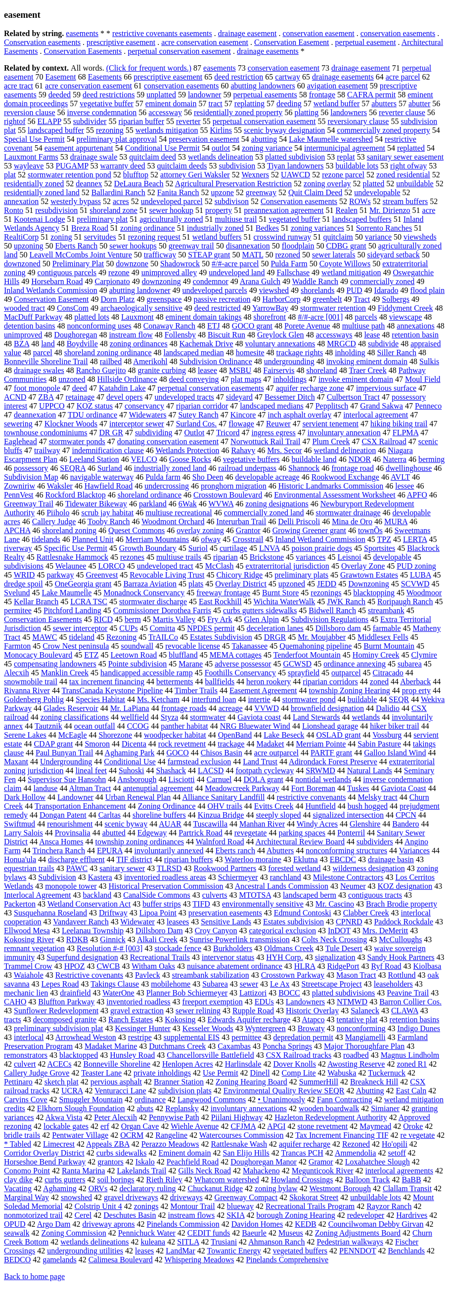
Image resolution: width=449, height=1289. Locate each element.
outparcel (346, 672)
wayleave (29, 166)
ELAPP (49, 121)
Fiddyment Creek (405, 308)
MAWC (44, 637)
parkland (153, 503)
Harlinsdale (243, 1064)
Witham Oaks (153, 966)
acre (429, 210)
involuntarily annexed (169, 850)
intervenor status (228, 957)
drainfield (75, 993)
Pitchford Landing (72, 610)
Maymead (375, 1126)
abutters (384, 103)
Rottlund (402, 975)
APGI (276, 1126)
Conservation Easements (83, 51)
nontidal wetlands (323, 779)
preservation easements (225, 913)
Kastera (100, 877)
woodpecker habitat (175, 735)
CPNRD (349, 921)
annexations (415, 326)
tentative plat (356, 1019)
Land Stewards (316, 717)
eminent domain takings (204, 317)
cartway (287, 77)
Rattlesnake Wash (239, 1144)
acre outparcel (276, 752)
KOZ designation (405, 886)
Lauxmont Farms (31, 157)
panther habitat (184, 726)
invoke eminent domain (355, 379)
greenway (261, 192)
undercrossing (166, 486)
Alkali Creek (157, 939)
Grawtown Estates (369, 575)
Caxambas (234, 1046)
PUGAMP (71, 166)
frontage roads (184, 708)
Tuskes (358, 788)
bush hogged (368, 806)
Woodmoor (424, 592)
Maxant (16, 761)
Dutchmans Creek (177, 1046)
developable (392, 557)
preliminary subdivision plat (58, 1028)
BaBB (411, 1179)
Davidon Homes (257, 1224)
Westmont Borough (339, 1188)
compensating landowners (55, 664)
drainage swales (39, 370)
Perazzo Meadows (170, 1144)
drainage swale (94, 157)
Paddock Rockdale (403, 921)
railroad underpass (247, 468)
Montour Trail (192, 1206)
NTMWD (352, 1002)
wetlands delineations (94, 1242)
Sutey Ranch (198, 415)
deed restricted (217, 308)
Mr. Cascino (334, 904)
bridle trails (22, 1135)
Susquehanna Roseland (50, 913)
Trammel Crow (28, 966)
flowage (241, 423)
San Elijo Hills (246, 1153)
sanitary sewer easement (405, 157)
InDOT (339, 930)
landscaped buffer (56, 130)
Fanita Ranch (178, 192)
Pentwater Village (80, 1135)
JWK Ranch (346, 601)
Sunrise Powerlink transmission (239, 939)
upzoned (291, 584)
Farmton (17, 646)
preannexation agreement (283, 210)
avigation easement (337, 86)
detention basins (29, 326)
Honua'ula (20, 859)
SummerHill (318, 1082)
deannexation (35, 415)
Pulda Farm (288, 263)
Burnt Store (280, 592)
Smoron (97, 744)
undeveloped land (237, 272)
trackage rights (299, 352)
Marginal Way (26, 1197)
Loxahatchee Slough (377, 1162)
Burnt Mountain (388, 646)
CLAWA (404, 1010)
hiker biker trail (394, 726)
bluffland (183, 655)
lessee (404, 486)
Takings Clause (114, 984)
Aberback (415, 681)
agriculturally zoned (171, 219)
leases (144, 1251)
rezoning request (154, 237)
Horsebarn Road (57, 281)
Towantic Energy (234, 1251)
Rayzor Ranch (388, 1206)
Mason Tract (356, 975)
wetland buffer (336, 103)
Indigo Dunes (418, 1028)
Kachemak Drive (206, 343)
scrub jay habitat (107, 512)
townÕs (370, 530)
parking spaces (301, 833)
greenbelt (327, 299)
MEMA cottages (236, 655)
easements (82, 33)
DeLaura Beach (139, 183)
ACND (15, 397)
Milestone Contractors (348, 877)
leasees (178, 921)
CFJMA (243, 1126)
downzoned (22, 263)
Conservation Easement (291, 42)
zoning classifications (75, 717)
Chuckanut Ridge (215, 1188)
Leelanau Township (93, 930)
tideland (81, 637)
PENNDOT (357, 1251)
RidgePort (343, 966)
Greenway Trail (28, 503)
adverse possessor (243, 664)
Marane (191, 664)
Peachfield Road (193, 1162)
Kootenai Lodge (39, 219)
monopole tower (70, 886)
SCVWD (415, 584)
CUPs (128, 628)
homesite (250, 352)
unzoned (71, 379)
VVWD (266, 708)
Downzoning (368, 584)
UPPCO (52, 406)
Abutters (280, 850)
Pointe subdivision (137, 664)
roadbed (356, 1055)
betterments (174, 681)
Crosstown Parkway (292, 975)
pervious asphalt (116, 1082)
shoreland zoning (69, 530)
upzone (222, 192)
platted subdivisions (343, 993)
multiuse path (363, 326)
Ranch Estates (130, 1019)
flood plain (427, 290)
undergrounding (289, 361)
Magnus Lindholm (410, 1055)
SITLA (188, 1242)
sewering (18, 423)
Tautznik (48, 726)
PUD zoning (416, 566)
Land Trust (260, 761)
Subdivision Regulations (329, 619)
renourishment (69, 824)
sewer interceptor (80, 628)
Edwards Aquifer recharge (249, 1019)
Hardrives (411, 1215)
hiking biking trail (399, 423)
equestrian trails (29, 868)
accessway (165, 112)
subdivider (90, 121)
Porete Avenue (307, 326)
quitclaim (338, 237)
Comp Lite (299, 1073)
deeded (59, 94)
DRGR (275, 637)
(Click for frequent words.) (148, 68)
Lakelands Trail (141, 1170)
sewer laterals (334, 254)
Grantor (248, 530)
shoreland (321, 370)
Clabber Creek (366, 913)
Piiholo (57, 512)
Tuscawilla (210, 824)
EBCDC (343, 859)
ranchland (285, 877)
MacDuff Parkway (33, 317)
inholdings (290, 379)
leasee (207, 370)
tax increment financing (106, 681)
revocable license (192, 646)
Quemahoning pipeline (315, 646)
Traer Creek (367, 370)
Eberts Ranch (76, 246)
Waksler (60, 486)
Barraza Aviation (150, 584)
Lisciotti (181, 779)
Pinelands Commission (183, 1224)
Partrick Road (200, 833)
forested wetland (294, 868)
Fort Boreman (313, 788)
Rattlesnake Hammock (72, 557)
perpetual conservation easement (179, 51)
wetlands (366, 717)
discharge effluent (76, 859)
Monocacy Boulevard (38, 655)
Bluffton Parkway (66, 1002)
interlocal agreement (375, 415)
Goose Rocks (190, 459)
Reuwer (278, 423)
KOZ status (95, 406)
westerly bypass (75, 201)
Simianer (385, 1108)
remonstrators (25, 1055)
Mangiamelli (365, 1037)
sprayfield (303, 672)
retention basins (415, 1019)
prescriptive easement (121, 42)
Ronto (13, 210)
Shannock (303, 468)
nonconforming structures (346, 850)
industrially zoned (215, 228)
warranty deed (122, 166)
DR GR (111, 432)
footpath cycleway (264, 770)
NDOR (360, 459)
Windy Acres (317, 824)
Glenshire (365, 824)
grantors (110, 1162)
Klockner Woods (71, 423)
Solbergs (395, 299)
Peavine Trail (408, 993)
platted (374, 183)
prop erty (416, 690)
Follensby (180, 335)
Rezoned (356, 1144)
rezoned (287, 254)
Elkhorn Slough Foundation (81, 1108)
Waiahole (29, 975)
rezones (132, 557)
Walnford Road (220, 841)
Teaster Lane (101, 1073)
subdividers (375, 841)
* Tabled (17, 1144)
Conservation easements (42, 42)
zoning (61, 237)
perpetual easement (365, 42)
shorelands (317, 290)
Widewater (137, 921)
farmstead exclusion (199, 761)
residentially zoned (34, 183)
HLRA (304, 966)
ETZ (91, 655)
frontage (322, 94)
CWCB (108, 966)
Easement (60, 77)
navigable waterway (102, 477)
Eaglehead (20, 441)
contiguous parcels (67, 272)
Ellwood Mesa (27, 930)
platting (306, 112)
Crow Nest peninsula (76, 646)
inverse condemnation (102, 112)
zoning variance (267, 148)
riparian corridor (202, 406)
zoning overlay (327, 183)
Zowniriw (19, 486)
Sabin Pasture (379, 744)
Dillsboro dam (338, 628)
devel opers (124, 397)
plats (195, 584)
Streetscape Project (332, 984)
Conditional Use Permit (162, 148)
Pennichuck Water (147, 1233)
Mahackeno (261, 1170)
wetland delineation (345, 450)
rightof (15, 121)
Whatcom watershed (226, 1179)
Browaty (311, 1028)
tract (215, 103)
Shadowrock (180, 263)
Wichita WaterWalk (284, 601)
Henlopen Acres (187, 1064)
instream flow (130, 335)
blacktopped (78, 1055)
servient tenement (331, 423)
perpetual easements (265, 94)
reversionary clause (358, 121)
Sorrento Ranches (384, 228)
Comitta (163, 628)
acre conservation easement (204, 42)
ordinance (150, 1099)
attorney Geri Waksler (195, 174)
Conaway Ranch (169, 326)
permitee (18, 610)
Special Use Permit (34, 139)
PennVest (19, 495)
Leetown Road (134, 655)
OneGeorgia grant (83, 584)
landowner (205, 94)
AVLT (400, 477)
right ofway (408, 166)
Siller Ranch (396, 352)
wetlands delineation (220, 157)
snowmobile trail (30, 681)
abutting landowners (262, 86)
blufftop (135, 174)
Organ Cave (140, 1126)
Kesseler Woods (207, 1028)
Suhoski (131, 770)
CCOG (138, 726)
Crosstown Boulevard (227, 495)
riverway (18, 548)
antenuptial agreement (158, 788)
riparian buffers (188, 859)
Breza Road (89, 228)
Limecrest (59, 1144)
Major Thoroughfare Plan (364, 1046)
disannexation (248, 246)
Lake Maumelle (66, 592)
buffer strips (161, 904)
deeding (289, 103)
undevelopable (377, 192)
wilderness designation (368, 868)
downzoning (161, 281)
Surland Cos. (196, 423)
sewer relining (198, 1010)
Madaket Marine (111, 1046)
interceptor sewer (136, 423)
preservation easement (204, 139)
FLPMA (405, 432)
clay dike (18, 1179)
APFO (417, 495)
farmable (387, 628)
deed (79, 388)
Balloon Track (367, 1179)
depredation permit (303, 1037)
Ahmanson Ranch (276, 1242)
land (48, 343)
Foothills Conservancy (240, 672)
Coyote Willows (345, 263)
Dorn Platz (118, 299)
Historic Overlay (312, 1010)
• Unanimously (281, 1099)
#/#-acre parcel (235, 263)
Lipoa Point (158, 913)
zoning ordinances (139, 343)
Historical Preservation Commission (166, 886)
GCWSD (297, 664)
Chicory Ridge (239, 575)
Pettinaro (18, 1082)
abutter (419, 103)
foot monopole (37, 388)
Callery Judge (54, 521)
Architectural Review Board (300, 841)
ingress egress (273, 432)
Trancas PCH (302, 1153)
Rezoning (121, 637)
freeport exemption (212, 1002)
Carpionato (112, 281)
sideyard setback (393, 254)
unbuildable (415, 183)
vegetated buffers (300, 1251)
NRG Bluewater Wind (255, 726)
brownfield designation (327, 708)
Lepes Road (60, 984)
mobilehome (170, 984)
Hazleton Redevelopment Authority (330, 1117)
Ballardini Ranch (118, 192)
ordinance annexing (354, 664)
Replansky (182, 1108)
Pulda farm (162, 477)
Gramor (321, 1162)
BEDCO (17, 1259)
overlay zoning (200, 530)
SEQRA (73, 468)
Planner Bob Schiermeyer (186, 993)
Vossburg (387, 735)
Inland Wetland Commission (320, 539)
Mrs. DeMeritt (385, 930)
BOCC (289, 993)
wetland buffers (217, 237)
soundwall (137, 646)
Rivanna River (27, 690)
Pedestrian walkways (349, 1242)
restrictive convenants (311, 797)
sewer (249, 984)
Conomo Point (27, 1170)
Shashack (171, 770)
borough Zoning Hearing (296, 1215)
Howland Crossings (302, 1179)
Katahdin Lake (122, 388)
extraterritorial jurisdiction (287, 566)
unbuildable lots (375, 1197)
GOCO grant (252, 326)
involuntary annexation (344, 432)
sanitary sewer (122, 868)
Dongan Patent (63, 815)
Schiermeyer (238, 877)
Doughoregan (75, 335)
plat (10, 174)
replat (346, 157)
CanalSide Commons (156, 895)
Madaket (270, 744)
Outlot (194, 432)
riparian (225, 557)
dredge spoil (23, 584)
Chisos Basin (221, 752)
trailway (47, 450)
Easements (105, 77)
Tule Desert (343, 948)
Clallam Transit (407, 1188)
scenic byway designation (284, 130)
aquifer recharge (304, 1144)
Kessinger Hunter (142, 1028)
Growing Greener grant (309, 530)
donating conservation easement (168, 441)
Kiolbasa (427, 966)
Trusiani (224, 1242)
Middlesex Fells (383, 637)
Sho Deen (208, 477)
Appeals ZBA (108, 1144)
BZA (21, 343)
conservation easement (318, 33)
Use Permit (220, 1073)
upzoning (29, 246)
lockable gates (66, 1126)
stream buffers (405, 201)
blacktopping (374, 592)
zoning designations (277, 503)
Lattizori (253, 993)
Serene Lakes (25, 735)
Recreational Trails (160, 957)
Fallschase (293, 272)
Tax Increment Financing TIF (341, 1135)
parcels (366, 317)
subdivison (232, 201)
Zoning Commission (74, 1233)
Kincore (243, 415)
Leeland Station (94, 459)
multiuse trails (178, 557)
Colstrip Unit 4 (98, 1206)
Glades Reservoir (71, 708)
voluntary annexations (280, 343)
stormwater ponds (77, 441)
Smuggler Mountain (91, 1099)
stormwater (207, 717)
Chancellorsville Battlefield (210, 1055)
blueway (240, 1206)
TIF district (134, 859)
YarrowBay (270, 308)
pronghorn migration (234, 486)
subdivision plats (185, 1090)
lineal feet (91, 770)
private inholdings (162, 1073)
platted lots (91, 317)
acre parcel (403, 77)
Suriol (198, 548)
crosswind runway (283, 237)
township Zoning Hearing (349, 690)
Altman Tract (90, 788)
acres (121, 201)
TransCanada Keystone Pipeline (112, 690)
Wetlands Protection (187, 450)
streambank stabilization (210, 975)
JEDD (326, 584)
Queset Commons (136, 530)
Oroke (413, 1126)
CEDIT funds (208, 1233)
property (218, 210)
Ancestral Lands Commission (281, 886)
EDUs (264, 1002)
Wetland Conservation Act (89, 904)
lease (372, 335)
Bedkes (267, 228)
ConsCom (73, 308)
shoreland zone (113, 210)
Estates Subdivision (221, 637)
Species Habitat (100, 699)
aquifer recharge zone (310, 388)
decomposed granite (64, 1019)
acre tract (18, 86)
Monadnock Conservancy (143, 592)
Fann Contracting (344, 1099)
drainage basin (391, 859)
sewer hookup (171, 210)
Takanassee (250, 646)
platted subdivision (295, 157)
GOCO (177, 752)
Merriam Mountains (157, 539)
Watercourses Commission (241, 1135)
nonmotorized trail (33, 1215)
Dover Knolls (294, 1064)
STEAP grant (209, 254)
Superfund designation (82, 957)
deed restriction (238, 77)
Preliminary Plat (78, 263)
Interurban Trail (241, 521)
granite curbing (162, 370)
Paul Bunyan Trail (64, 752)
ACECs (59, 1064)
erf (104, 1126)
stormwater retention (333, 308)
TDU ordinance (92, 415)
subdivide (383, 343)
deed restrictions (109, 94)
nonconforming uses (99, 326)
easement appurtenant (79, 148)
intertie (259, 699)
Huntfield (320, 806)
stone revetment (323, 1126)
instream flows (191, 1215)
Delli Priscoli (299, 521)
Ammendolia (355, 1153)
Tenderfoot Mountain (307, 655)
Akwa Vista (64, 1117)
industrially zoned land (170, 468)
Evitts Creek (274, 806)
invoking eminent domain (366, 361)
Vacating (18, 1188)
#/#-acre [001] (320, 317)
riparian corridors (330, 681)
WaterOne (118, 993)
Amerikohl (150, 361)
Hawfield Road (109, 486)
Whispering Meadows (199, 1259)
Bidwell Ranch (332, 610)
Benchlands (406, 1251)
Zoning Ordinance (167, 806)
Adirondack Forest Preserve (333, 761)
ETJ (213, 326)
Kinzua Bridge (221, 815)
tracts (12, 1019)
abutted (114, 833)
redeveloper (366, 1215)
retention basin (415, 335)
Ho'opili (394, 1144)
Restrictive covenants (89, 975)
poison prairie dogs (321, 548)
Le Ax (280, 984)
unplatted (161, 94)
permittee (246, 1037)
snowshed (76, 1197)
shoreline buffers (159, 815)
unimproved (23, 335)
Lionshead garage (330, 726)
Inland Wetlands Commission (50, 290)
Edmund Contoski (302, 913)
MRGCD (341, 343)
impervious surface (386, 388)
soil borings (115, 1179)
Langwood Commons (212, 1099)
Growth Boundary (148, 548)
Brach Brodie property (401, 904)
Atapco (313, 1019)
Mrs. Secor (284, 450)
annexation (21, 201)
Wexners (255, 174)
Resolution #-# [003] (109, 948)
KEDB (305, 1224)
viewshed (274, 290)
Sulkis (429, 361)
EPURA (110, 850)
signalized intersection (348, 815)
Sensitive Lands (226, 921)
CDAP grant (53, 744)
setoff (396, 1153)
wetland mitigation (351, 272)
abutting (264, 139)
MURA (395, 521)
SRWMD (320, 770)
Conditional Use (129, 761)
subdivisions (24, 566)
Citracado (388, 672)
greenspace (163, 299)
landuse (46, 788)
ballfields (220, 681)
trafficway (160, 254)
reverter (188, 121)
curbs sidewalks (121, 1153)
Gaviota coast (259, 717)
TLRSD (169, 868)
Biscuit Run (226, 335)
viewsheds (420, 237)
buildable (362, 699)
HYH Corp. (284, 957)
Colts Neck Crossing (334, 939)
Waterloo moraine (252, 859)
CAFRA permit (371, 94)
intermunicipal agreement (344, 148)
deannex (89, 183)
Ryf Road (386, 966)
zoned (379, 681)
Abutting (370, 1090)
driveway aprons (108, 1224)
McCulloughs (400, 939)
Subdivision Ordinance (216, 361)
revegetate (250, 833)
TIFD (201, 904)
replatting (249, 103)
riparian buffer (141, 121)
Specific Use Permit (75, 548)
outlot (221, 148)
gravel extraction (137, 1010)
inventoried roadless (138, 1002)
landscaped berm (309, 895)
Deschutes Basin (129, 1215)
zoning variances (317, 228)
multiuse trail (236, 219)
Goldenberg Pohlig (34, 699)
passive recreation (221, 299)
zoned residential (403, 174)
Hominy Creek (376, 655)
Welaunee (71, 566)
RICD (103, 619)
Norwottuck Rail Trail (265, 441)
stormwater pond (309, 699)
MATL (252, 254)
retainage (79, 397)
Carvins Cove (25, 1099)
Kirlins (221, 130)
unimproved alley (169, 272)
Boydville (82, 343)
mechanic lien (26, 993)
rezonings (326, 592)
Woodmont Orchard (172, 521)
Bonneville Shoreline (116, 1064)
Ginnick (113, 939)
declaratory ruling (147, 1188)
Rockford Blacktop (75, 495)
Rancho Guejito (101, 370)
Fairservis (278, 370)
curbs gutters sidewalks (260, 610)
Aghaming (60, 1188)
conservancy (144, 406)
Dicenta (134, 744)
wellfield (135, 717)
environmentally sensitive (263, 904)
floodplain (298, 246)
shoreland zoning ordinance (108, 352)
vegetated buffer (294, 219)
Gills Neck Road (204, 1170)
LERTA (415, 539)
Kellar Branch (36, 601)
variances (310, 557)
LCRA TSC (88, 601)
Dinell (260, 1073)
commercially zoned (382, 281)
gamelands (59, 1259)
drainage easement (247, 33)
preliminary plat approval (117, 139)
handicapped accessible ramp (146, 672)
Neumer (353, 886)
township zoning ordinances (139, 841)
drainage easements (268, 51)
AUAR (170, 824)
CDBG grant (346, 246)
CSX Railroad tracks (298, 1055)
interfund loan (213, 699)
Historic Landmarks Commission (330, 486)
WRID (24, 575)
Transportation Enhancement (80, 806)
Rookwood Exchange (345, 477)
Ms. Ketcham (158, 699)
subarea (410, 664)
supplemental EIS (192, 1037)
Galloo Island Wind (395, 752)
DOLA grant (263, 779)
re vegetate (418, 1135)
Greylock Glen (280, 335)
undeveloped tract (165, 566)
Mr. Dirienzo (389, 210)
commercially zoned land (264, 512)
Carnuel (219, 779)
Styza (170, 717)
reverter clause (402, 112)
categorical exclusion (282, 930)
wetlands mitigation (166, 130)
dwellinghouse (409, 468)
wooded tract (24, 308)
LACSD (211, 770)
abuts (144, 1108)
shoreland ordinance (149, 495)
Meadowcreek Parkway (242, 788)
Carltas (109, 815)
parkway (60, 575)
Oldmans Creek (289, 948)
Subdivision (57, 877)
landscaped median (194, 352)
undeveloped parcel (172, 201)
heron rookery (268, 681)
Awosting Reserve (356, 1064)
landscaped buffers (362, 219)
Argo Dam (54, 1224)
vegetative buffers (251, 459)
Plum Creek (331, 441)
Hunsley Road (132, 1055)
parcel (42, 352)
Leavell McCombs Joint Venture (81, 254)
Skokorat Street (313, 1197)
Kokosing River (29, 939)
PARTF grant (331, 752)
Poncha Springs (287, 1046)
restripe (140, 1037)
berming (431, 459)
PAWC (77, 868)
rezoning (110, 130)
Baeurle (254, 1233)
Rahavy (243, 450)
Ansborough (136, 779)
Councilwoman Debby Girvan (376, 1224)
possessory (31, 468)
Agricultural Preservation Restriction (233, 183)
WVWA (221, 503)
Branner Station (179, 1082)
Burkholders (232, 948)
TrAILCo (163, 637)
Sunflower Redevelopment (56, 1010)
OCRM (131, 1135)
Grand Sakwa (381, 406)
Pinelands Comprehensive (287, 1259)
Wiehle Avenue (195, 1126)
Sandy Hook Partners (401, 957)
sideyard (239, 397)
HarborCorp (282, 299)
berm (133, 619)
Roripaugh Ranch (405, 601)
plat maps (246, 379)
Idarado (386, 290)
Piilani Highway (237, 1117)
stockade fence (177, 948)
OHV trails (224, 806)
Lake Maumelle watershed (331, 139)
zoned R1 (412, 1064)
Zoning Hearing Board (251, 1082)
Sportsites (379, 548)
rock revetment (182, 744)
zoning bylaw (276, 1188)
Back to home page (34, 1276)
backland (97, 895)
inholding (350, 352)
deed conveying (194, 379)
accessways (334, 335)
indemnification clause (107, 450)
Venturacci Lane (120, 1090)
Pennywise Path (174, 1117)
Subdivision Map (31, 477)
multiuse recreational (178, 512)
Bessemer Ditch (290, 397)
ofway (211, 539)
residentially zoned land (42, 192)
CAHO (15, 1002)
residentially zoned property (238, 112)
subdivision (237, 166)
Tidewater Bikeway (96, 503)
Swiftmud (19, 824)
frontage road (352, 468)
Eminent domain (184, 1153)
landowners (348, 112)
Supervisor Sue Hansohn (67, 779)
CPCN (406, 815)
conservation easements (398, 33)
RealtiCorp (21, 237)
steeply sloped (278, 815)
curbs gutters (65, 1179)
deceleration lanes (275, 628)
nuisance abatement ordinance (234, 966)
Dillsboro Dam (159, 930)
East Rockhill (220, 601)
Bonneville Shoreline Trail (46, 361)
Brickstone (267, 557)
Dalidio (388, 708)
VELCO (144, 459)
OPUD (15, 1224)
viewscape (405, 317)
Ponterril (351, 833)
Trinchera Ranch (59, 850)
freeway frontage (223, 592)
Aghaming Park (130, 752)
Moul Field (423, 379)
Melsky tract (377, 797)
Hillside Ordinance (127, 379)
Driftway (113, 913)
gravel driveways (131, 1197)
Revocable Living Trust (167, 575)
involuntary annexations (249, 1108)
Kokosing (180, 1019)
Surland (109, 468)
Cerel (83, 1215)
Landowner (75, 797)
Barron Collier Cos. (410, 1002)
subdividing (154, 432)
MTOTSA (255, 895)
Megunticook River (323, 1170)
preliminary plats (301, 575)
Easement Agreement (263, 690)
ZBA (45, 397)
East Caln (411, 1090)
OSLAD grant (338, 735)
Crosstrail (247, 539)
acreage (231, 708)
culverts (214, 895)
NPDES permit (210, 628)
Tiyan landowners (295, 166)
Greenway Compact (246, 1197)
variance (378, 237)
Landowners (305, 1002)
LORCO (111, 566)
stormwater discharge (153, 601)
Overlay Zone (363, 566)
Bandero (405, 824)
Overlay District (241, 584)
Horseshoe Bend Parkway (45, 1162)
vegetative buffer (107, 103)
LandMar (180, 1251)
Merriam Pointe (321, 744)
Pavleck (147, 975)
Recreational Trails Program (310, 1206)
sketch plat (62, 1082)
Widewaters (148, 415)
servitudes (100, 237)
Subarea (215, 984)
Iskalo (145, 1162)
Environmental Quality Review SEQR (284, 1090)
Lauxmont (137, 317)
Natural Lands (369, 770)
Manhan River (262, 824)
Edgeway (152, 833)
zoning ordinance (147, 228)
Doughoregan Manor (263, 1162)
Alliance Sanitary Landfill (223, 797)
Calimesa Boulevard (121, 1259)
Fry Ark (219, 619)
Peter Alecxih (115, 1117)
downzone (132, 263)
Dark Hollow (24, 797)
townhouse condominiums (45, 432)
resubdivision (56, 210)
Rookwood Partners (225, 868)
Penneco (428, 406)
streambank (386, 610)
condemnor (210, 281)
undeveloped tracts (184, 397)
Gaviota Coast (403, 788)
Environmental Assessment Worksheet (335, 495)
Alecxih (16, 672)
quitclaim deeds (182, 166)
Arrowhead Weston (85, 1037)
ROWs (360, 201)
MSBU (240, 370)
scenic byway (126, 824)
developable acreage (267, 477)
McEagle (72, 735)
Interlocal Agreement (37, 895)
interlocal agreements (399, 1170)
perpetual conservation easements (211, 388)
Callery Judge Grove (36, 1073)
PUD (354, 290)
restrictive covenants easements (162, 33)
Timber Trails (196, 690)
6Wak (188, 503)
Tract (362, 299)
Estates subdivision (293, 921)
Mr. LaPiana (129, 708)
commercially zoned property (383, 130)
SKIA (235, 1215)
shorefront (270, 317)
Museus (290, 1233)
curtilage (233, 548)
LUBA (420, 575)
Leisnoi (349, 557)
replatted (411, 148)
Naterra (394, 459)
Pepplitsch (332, 406)
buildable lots (356, 166)
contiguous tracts (375, 895)
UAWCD (295, 174)
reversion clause (29, 112)
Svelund (17, 592)
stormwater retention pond (69, 174)
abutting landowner (140, 290)
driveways (186, 1197)
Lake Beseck (284, 735)
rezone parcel (343, 174)
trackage (231, 744)
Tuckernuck (386, 1073)
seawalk (17, 1233)
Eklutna (305, 859)
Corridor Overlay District (44, 1153)
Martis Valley (174, 619)
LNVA (269, 548)
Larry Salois (23, 833)
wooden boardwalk (329, 1108)
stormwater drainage (348, 512)
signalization (335, 957)
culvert (25, 1064)
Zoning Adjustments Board (358, 1233)
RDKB (77, 939)
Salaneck (365, 1010)
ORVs (98, 1188)
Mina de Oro (352, 521)
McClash (219, 566)
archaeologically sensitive (141, 308)
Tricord (227, 432)
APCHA (17, 530)
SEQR (399, 699)
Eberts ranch (235, 850)
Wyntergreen (265, 1028)
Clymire (424, 655)
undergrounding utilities (85, 1251)
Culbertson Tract (353, 397)
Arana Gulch (260, 281)
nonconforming (361, 1028)
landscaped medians (271, 406)
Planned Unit (93, 539)
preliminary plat (102, 219)
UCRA (72, 1090)
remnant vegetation (34, 948)
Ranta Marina (83, 1170)
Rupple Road (253, 1010)
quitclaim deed (152, 157)
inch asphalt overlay (299, 415)
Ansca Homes (61, 841)
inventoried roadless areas (165, 877)
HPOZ (74, 966)
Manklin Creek (65, 672)
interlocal (29, 1037)
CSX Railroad (383, 441)
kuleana (152, 1242)
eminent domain (171, 103)
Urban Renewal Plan (138, 797)
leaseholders (393, 984)
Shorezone (115, 735)
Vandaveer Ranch (80, 921)
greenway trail (191, 246)
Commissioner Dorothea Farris (162, 610)
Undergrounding (66, 761)
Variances (414, 850)
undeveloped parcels (214, 290)
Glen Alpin (261, 619)
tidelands (46, 539)
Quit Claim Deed (315, 192)
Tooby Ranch (109, 521)
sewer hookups (133, 246)
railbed (111, 361)
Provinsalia (72, 833)
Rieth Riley (164, 1179)
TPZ (384, 539)
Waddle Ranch (315, 281)
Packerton (20, 904)
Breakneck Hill (374, 1082)
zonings (146, 1206)
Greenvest (102, 575)
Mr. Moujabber (322, 637)
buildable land (314, 459)
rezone (119, 272)
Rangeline (171, 1135)
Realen (347, 210)
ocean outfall (94, 726)
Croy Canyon (216, 930)
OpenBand (235, 735)
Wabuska (341, 1073)
